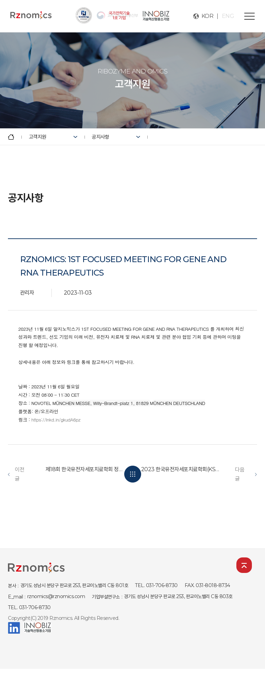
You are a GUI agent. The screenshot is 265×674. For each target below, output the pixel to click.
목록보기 (132, 474)
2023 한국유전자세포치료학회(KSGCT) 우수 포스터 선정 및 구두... (180, 469)
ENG (228, 16)
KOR (208, 16)
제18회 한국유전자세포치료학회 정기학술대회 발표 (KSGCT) (85, 469)
